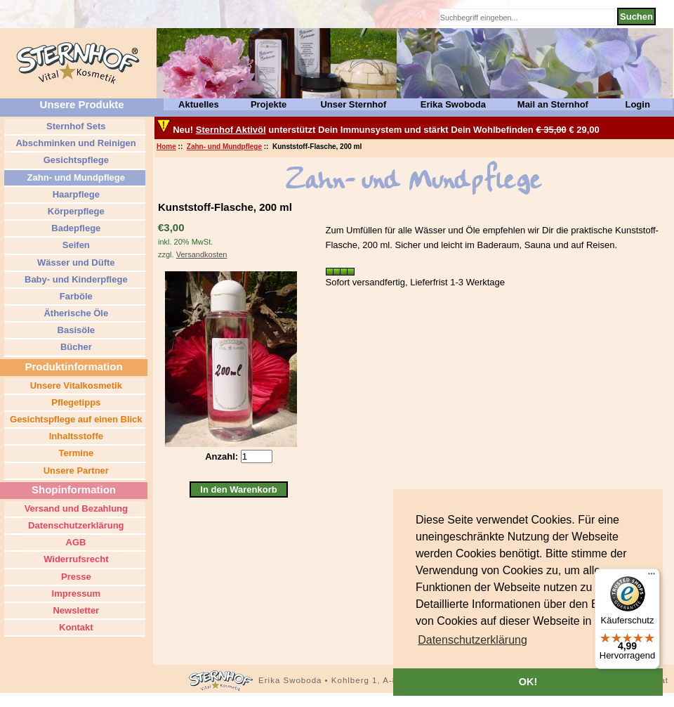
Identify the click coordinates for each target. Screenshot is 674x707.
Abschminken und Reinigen (74, 143)
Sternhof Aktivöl (231, 129)
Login (637, 104)
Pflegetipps (75, 402)
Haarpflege (75, 194)
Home (166, 146)
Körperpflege (75, 211)
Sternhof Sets (74, 126)
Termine (74, 453)
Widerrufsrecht (75, 559)
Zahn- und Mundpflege (224, 146)
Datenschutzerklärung (74, 525)
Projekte (268, 104)
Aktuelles (198, 104)
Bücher (74, 347)
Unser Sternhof (353, 104)
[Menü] (651, 577)
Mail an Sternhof (552, 104)
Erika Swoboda (453, 104)
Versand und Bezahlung (75, 508)
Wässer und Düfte (74, 262)
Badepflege (75, 228)
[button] (472, 640)
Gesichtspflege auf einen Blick (74, 419)
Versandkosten (201, 254)
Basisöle (75, 330)
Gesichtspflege (75, 160)
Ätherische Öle (74, 313)
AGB (74, 542)
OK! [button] (528, 681)
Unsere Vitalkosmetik (74, 385)
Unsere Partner (75, 470)
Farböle (75, 296)
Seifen (75, 245)
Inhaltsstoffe (74, 436)
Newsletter (75, 610)
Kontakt (75, 627)
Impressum (74, 593)
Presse (74, 576)
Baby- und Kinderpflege (74, 279)
